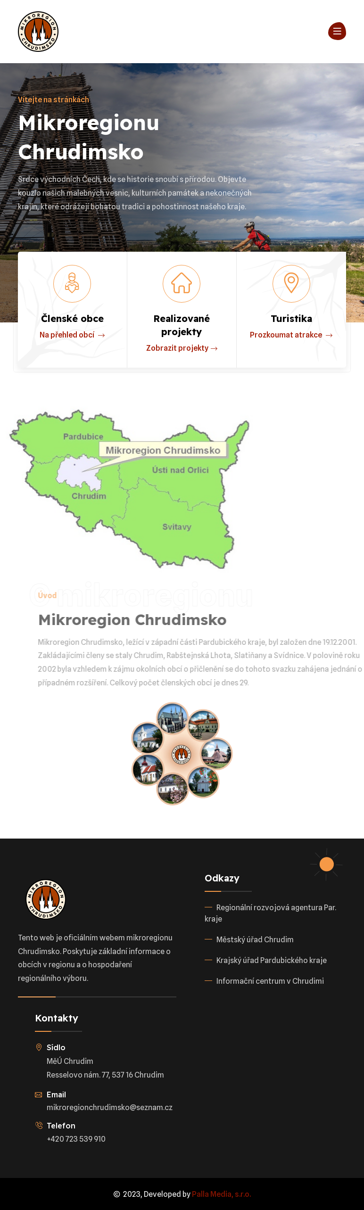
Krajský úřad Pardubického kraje (271, 960)
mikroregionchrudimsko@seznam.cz (110, 1107)
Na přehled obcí (72, 335)
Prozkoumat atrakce (291, 335)
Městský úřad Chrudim (255, 939)
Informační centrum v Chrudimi (270, 981)
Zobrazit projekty (181, 349)
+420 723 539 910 (76, 1139)
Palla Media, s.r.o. (221, 1194)
